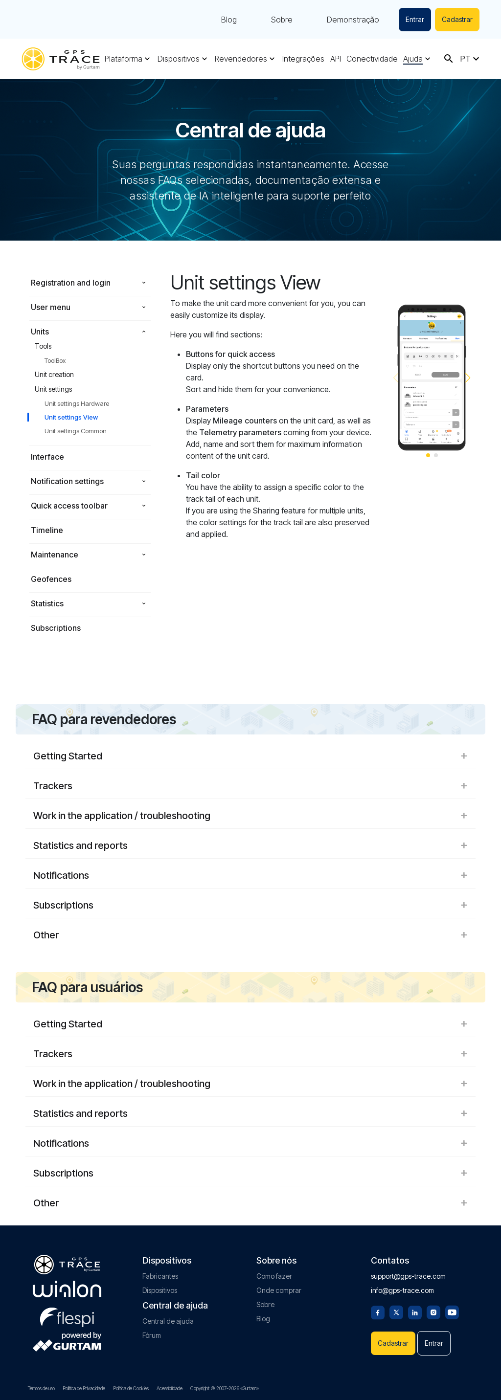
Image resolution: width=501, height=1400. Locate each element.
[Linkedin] (415, 1311)
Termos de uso (41, 1388)
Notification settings (67, 481)
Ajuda (413, 59)
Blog (229, 19)
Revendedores (241, 59)
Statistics (47, 603)
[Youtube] (452, 1311)
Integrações (303, 59)
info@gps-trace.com (402, 1290)
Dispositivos (179, 59)
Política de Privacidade (84, 1388)
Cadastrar (457, 19)
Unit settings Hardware (77, 403)
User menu (50, 307)
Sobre (282, 19)
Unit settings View (71, 417)
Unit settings (53, 389)
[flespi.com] (67, 1315)
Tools (43, 346)
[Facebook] (378, 1311)
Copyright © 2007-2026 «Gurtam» (224, 1388)
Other (250, 935)
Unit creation (54, 374)
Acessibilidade (169, 1388)
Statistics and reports (250, 845)
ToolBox (55, 360)
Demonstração (353, 19)
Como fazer (274, 1276)
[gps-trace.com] (61, 58)
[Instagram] (433, 1311)
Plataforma (123, 59)
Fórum (151, 1335)
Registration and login (71, 283)
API (335, 59)
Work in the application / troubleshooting (250, 815)
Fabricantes (160, 1276)
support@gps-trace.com (408, 1276)
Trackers (250, 786)
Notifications (250, 875)
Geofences (51, 579)
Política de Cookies (131, 1388)
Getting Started (250, 756)
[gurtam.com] (67, 1289)
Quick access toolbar (69, 506)
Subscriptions (56, 628)
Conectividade (372, 59)
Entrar (415, 19)
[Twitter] (396, 1311)
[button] (468, 378)
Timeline (47, 530)
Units (40, 331)
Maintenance (54, 554)
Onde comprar (278, 1290)
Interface (47, 457)
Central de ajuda (168, 1321)
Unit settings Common (76, 431)
